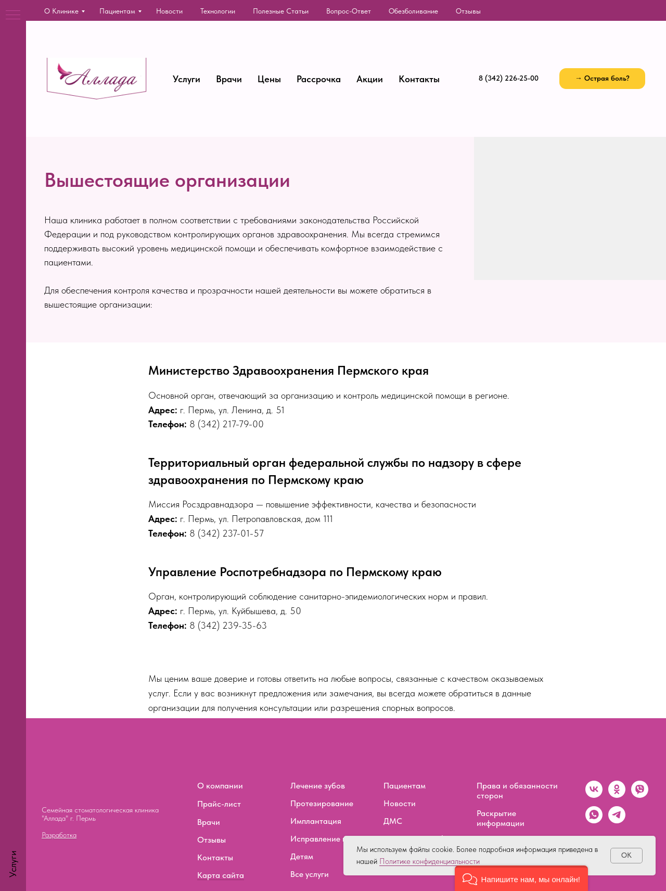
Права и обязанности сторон (517, 790)
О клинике (61, 11)
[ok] (616, 795)
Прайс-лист (219, 804)
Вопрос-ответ (348, 11)
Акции (369, 78)
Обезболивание (413, 11)
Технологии (217, 11)
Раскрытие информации (500, 818)
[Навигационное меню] (13, 15)
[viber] (639, 795)
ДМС (392, 821)
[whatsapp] (594, 820)
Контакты (419, 78)
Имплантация (315, 821)
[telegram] (616, 820)
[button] (602, 78)
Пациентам (117, 11)
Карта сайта (220, 875)
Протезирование (321, 803)
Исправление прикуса (331, 839)
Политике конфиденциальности (429, 861)
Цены (269, 78)
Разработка (59, 835)
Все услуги (309, 874)
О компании (220, 786)
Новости (169, 11)
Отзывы (468, 11)
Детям (301, 856)
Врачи (229, 78)
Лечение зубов (317, 786)
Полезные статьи (281, 11)
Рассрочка (319, 78)
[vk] (594, 795)
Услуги (186, 78)
